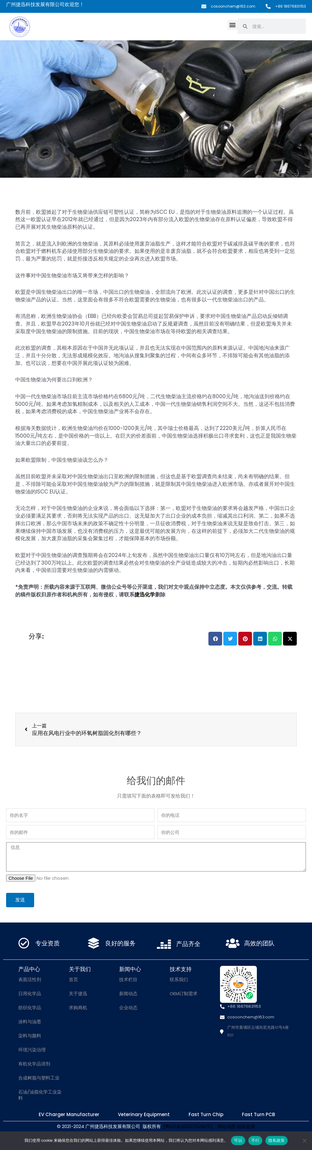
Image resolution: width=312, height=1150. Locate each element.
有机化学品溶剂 (34, 1064)
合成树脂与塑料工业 (38, 1078)
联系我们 (179, 980)
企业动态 (128, 1008)
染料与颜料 (29, 1036)
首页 (73, 980)
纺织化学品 (29, 1008)
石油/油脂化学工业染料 (40, 1095)
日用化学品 (29, 994)
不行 (255, 1140)
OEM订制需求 (183, 994)
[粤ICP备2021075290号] (188, 1127)
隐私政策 (246, 1127)
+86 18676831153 (290, 6)
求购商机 (78, 1008)
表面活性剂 (29, 980)
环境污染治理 (32, 1050)
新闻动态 (128, 994)
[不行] (304, 1140)
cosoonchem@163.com (233, 6)
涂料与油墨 (29, 1022)
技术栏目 (128, 980)
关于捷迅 (78, 994)
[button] (233, 25)
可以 (238, 1140)
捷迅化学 (144, 594)
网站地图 (224, 1127)
